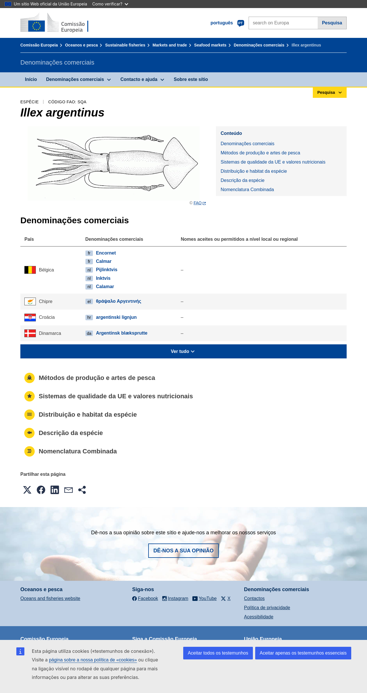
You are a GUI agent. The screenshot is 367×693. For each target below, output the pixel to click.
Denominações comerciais (259, 45)
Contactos (254, 598)
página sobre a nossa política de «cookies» (93, 659)
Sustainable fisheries (125, 45)
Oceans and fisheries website (50, 598)
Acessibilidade (258, 616)
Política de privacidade (267, 607)
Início (31, 79)
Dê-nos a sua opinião (183, 551)
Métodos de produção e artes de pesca (260, 152)
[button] (27, 490)
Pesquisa (332, 22)
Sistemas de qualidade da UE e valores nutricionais (272, 162)
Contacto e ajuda (138, 79)
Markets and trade (170, 45)
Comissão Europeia (39, 45)
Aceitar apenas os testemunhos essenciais (303, 653)
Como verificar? (110, 3)
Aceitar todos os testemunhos (218, 653)
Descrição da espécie (242, 180)
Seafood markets (210, 45)
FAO (198, 203)
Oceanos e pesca (81, 45)
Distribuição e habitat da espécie (253, 171)
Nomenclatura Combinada (247, 189)
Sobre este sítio (191, 79)
